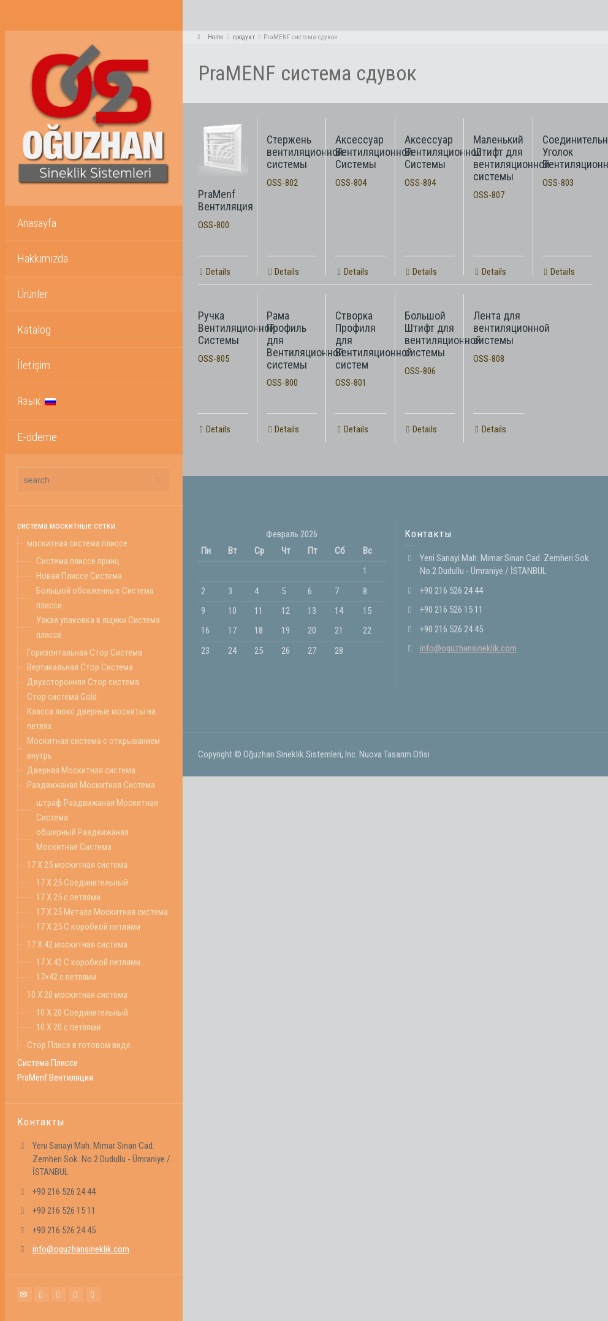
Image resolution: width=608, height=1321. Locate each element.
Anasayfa (36, 223)
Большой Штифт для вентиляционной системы (443, 333)
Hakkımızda (42, 258)
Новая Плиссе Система (79, 575)
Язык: (36, 401)
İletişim (33, 365)
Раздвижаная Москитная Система (91, 785)
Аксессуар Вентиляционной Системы (373, 151)
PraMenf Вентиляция (55, 1077)
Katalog (34, 330)
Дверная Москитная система (81, 770)
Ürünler (32, 294)
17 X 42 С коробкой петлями (88, 962)
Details (218, 271)
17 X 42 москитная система (77, 944)
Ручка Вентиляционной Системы (236, 328)
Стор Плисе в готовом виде (79, 1045)
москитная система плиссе (77, 543)
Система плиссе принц (78, 561)
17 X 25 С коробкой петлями (88, 926)
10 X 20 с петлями (68, 1027)
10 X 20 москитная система (77, 994)
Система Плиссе (47, 1062)
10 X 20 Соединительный (82, 1012)
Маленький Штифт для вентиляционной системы (511, 157)
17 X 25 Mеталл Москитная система (102, 911)
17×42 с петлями (66, 976)
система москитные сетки (66, 525)
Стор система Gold (62, 696)
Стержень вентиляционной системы (305, 151)
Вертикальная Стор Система (80, 667)
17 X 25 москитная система (77, 864)
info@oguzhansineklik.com (80, 1249)
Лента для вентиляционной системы (511, 328)
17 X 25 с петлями (68, 897)
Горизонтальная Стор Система (84, 652)
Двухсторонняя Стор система (83, 681)
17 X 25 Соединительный (82, 882)
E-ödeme (37, 437)
